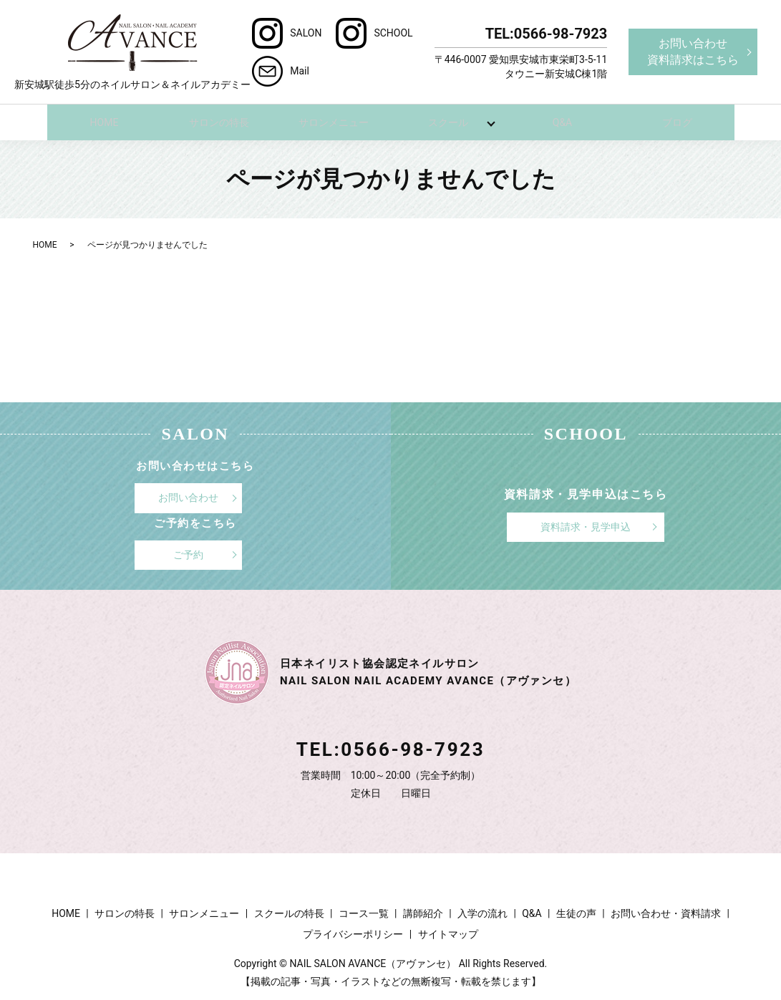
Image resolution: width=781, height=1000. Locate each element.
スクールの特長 (289, 912)
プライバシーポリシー (353, 933)
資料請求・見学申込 (585, 526)
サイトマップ (448, 933)
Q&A (562, 121)
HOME (104, 121)
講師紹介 (423, 912)
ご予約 (188, 554)
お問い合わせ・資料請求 (666, 912)
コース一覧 (364, 912)
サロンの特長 (219, 121)
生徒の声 (576, 912)
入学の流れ (482, 912)
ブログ (677, 121)
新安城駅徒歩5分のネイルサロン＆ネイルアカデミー (132, 51)
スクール (448, 121)
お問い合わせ (188, 497)
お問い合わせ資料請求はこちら (693, 51)
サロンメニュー (334, 121)
